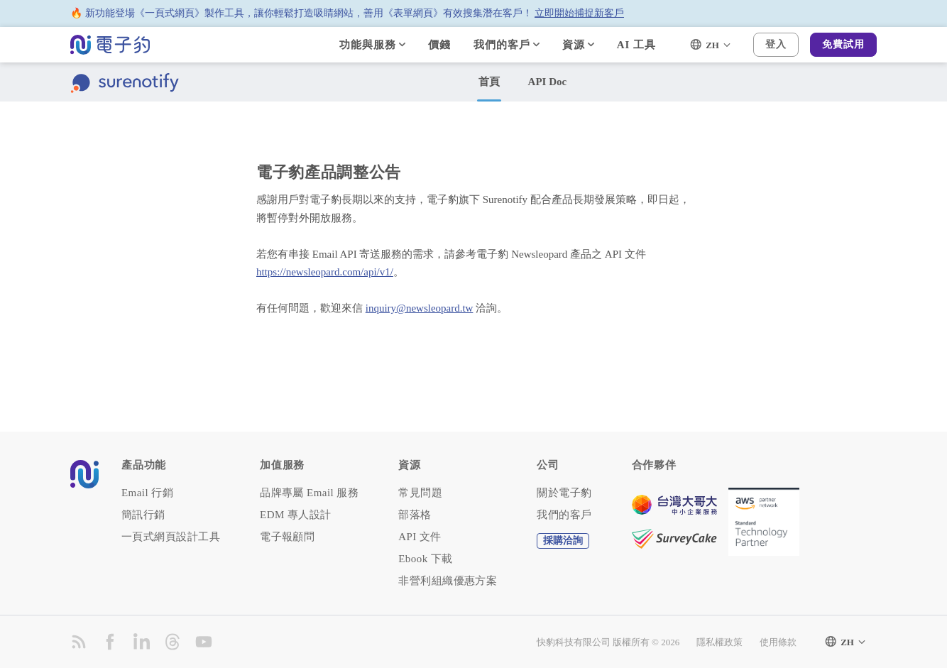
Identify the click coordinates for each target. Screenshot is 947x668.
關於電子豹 (564, 493)
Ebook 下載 (425, 559)
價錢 (439, 44)
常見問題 (420, 493)
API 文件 (420, 537)
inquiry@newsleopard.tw (420, 308)
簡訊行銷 (143, 515)
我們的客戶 (564, 515)
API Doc (547, 81)
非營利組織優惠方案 (447, 581)
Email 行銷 (147, 493)
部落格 (414, 515)
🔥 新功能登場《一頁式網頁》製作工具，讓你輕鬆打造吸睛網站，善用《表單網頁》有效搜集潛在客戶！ (347, 13)
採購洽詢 (563, 540)
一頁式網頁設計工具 (170, 537)
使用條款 (778, 642)
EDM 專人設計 (296, 515)
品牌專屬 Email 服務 (309, 493)
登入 (776, 44)
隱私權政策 (719, 642)
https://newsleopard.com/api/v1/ (324, 272)
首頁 (489, 81)
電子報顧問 (287, 537)
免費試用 (843, 44)
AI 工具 (636, 44)
